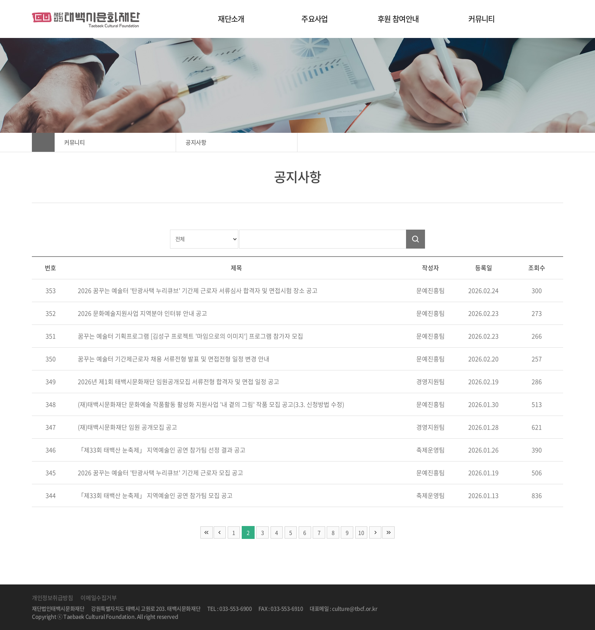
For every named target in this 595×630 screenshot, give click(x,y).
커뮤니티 (481, 18)
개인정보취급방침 (52, 598)
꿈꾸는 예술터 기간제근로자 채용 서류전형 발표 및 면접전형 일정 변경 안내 (173, 358)
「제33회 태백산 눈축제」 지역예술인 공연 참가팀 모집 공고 (155, 495)
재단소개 (231, 18)
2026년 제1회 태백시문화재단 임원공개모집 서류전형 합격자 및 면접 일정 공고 (178, 381)
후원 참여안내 (398, 18)
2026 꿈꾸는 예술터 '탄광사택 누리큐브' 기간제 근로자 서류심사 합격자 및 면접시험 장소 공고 (198, 290)
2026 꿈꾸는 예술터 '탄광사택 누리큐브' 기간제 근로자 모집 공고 (160, 472)
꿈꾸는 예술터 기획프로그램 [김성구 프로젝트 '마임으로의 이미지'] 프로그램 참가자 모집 (190, 335)
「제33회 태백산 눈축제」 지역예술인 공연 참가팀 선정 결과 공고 (162, 449)
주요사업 (314, 18)
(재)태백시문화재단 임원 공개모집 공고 (127, 427)
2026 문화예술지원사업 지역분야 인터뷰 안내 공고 (142, 313)
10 (363, 532)
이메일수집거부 (98, 598)
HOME (43, 142)
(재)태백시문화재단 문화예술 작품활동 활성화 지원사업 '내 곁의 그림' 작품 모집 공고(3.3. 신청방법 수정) (211, 404)
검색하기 (415, 239)
